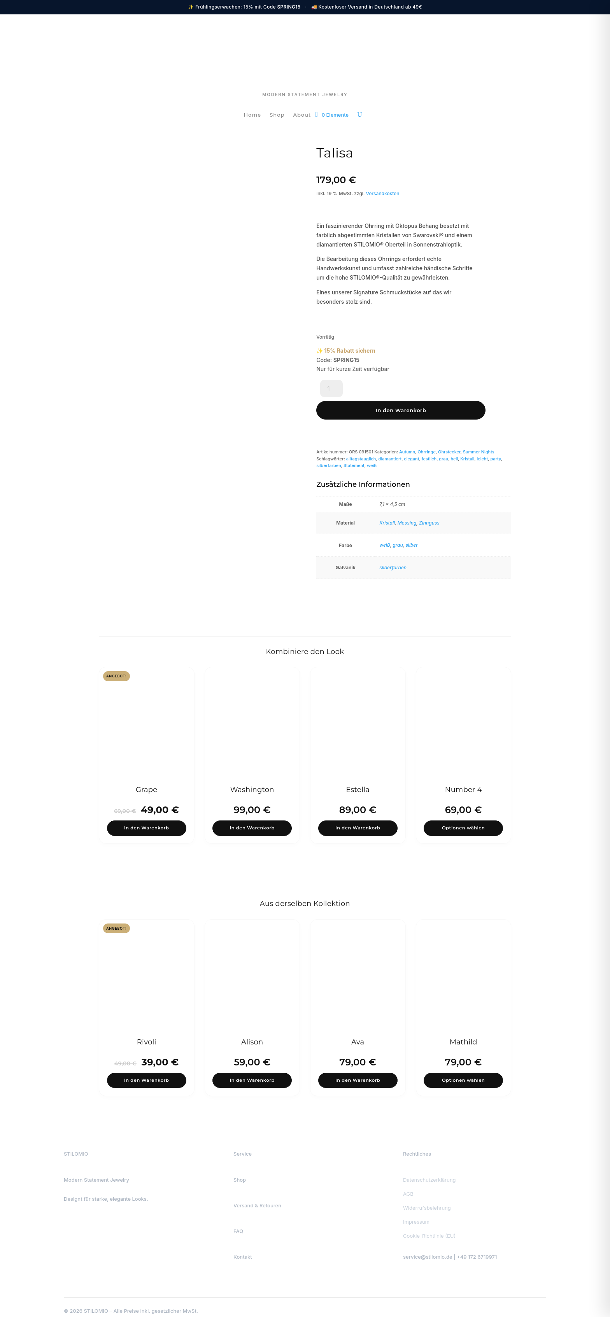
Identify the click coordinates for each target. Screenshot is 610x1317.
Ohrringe (426, 431)
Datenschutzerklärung (429, 1169)
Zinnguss (429, 502)
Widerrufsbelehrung (427, 1197)
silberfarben (328, 444)
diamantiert (390, 438)
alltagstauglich (361, 438)
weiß (372, 444)
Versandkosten (383, 193)
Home (252, 115)
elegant (411, 438)
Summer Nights (478, 431)
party (495, 438)
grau (443, 438)
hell (454, 438)
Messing (407, 502)
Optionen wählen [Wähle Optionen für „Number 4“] (463, 810)
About (302, 115)
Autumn (407, 431)
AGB (408, 1183)
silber (411, 524)
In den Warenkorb (391, 389)
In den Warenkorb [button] (146, 810)
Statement (354, 444)
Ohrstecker (449, 431)
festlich (429, 438)
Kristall (467, 438)
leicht (482, 438)
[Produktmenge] (331, 389)
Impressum (416, 1211)
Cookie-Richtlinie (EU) (429, 1225)
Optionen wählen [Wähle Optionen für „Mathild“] (463, 1067)
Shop (277, 115)
